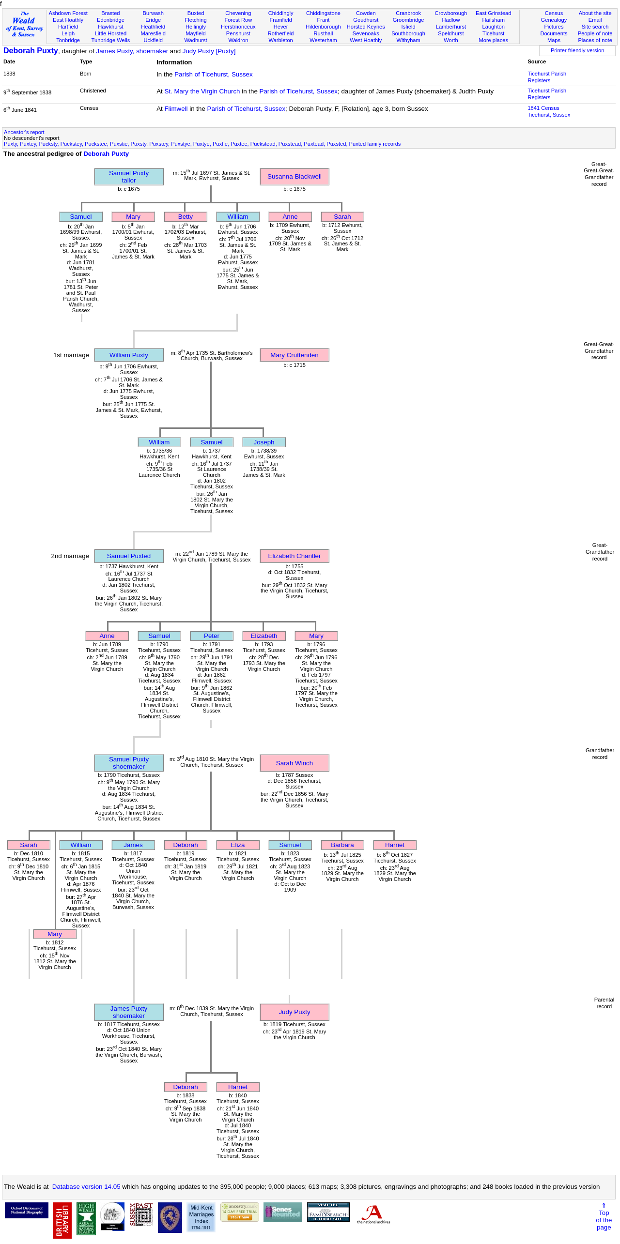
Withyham (408, 40)
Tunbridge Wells (111, 40)
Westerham (323, 40)
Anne (289, 216)
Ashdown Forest (67, 13)
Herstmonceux (238, 27)
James (133, 845)
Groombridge (408, 20)
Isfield (409, 27)
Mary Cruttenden (294, 355)
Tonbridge (68, 40)
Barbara (342, 845)
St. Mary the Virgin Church (202, 91)
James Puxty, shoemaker (132, 51)
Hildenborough (323, 27)
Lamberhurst (451, 27)
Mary (133, 216)
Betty (185, 216)
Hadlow (451, 20)
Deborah (185, 845)
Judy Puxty (294, 1012)
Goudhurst (365, 20)
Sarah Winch (294, 763)
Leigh (68, 33)
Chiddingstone (323, 13)
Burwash (153, 13)
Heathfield (153, 27)
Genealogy (554, 20)
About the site (595, 13)
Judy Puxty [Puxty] (209, 51)
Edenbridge (110, 20)
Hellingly (196, 27)
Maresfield (153, 33)
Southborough (408, 33)
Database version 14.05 (86, 1186)
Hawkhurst (110, 27)
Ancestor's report (24, 132)
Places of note (595, 40)
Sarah (342, 216)
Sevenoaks (366, 33)
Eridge (153, 20)
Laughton (493, 27)
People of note (595, 33)
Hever (281, 27)
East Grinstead (493, 13)
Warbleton (281, 40)
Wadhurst (195, 40)
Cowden (366, 13)
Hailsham (493, 20)
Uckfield (153, 40)
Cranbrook (408, 13)
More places (493, 40)
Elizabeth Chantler (294, 556)
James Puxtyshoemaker (128, 1012)
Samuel (81, 216)
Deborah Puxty (30, 50)
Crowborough (451, 13)
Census (554, 13)
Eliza (238, 845)
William (238, 216)
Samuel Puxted (129, 556)
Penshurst (238, 33)
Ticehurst (493, 33)
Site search (595, 27)
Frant (323, 20)
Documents (553, 33)
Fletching (196, 20)
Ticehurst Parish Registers (546, 77)
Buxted (195, 13)
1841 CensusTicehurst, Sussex (548, 111)
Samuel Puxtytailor (129, 176)
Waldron (238, 40)
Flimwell (175, 108)
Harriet (394, 845)
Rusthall (323, 33)
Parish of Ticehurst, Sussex (213, 74)
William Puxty (128, 355)
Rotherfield (281, 33)
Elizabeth (264, 635)
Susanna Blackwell (294, 176)
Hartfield (68, 27)
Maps (553, 40)
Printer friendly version (577, 50)
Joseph (264, 442)
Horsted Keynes (366, 27)
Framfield (281, 20)
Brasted (110, 13)
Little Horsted (110, 33)
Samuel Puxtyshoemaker (129, 763)
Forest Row (238, 20)
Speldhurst (451, 33)
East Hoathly (68, 20)
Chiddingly (281, 13)
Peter (211, 635)
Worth (451, 40)
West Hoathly (366, 40)
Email (595, 20)
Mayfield (195, 33)
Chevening (238, 13)
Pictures (553, 27)
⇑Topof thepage (604, 1216)
